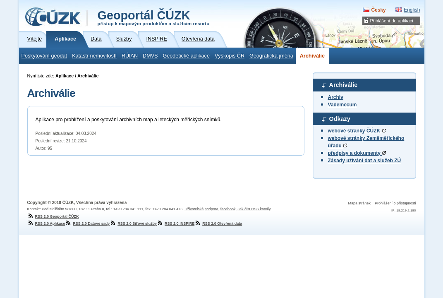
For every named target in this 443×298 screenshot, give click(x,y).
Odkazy (339, 118)
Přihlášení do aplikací (392, 20)
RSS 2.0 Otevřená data (218, 223)
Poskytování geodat (44, 56)
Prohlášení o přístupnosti (395, 203)
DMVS (150, 56)
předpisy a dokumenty (357, 153)
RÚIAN (130, 56)
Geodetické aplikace (186, 56)
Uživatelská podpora (201, 209)
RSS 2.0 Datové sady (87, 223)
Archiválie (312, 56)
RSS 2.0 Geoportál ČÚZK (53, 216)
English (412, 10)
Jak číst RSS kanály (254, 209)
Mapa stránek (359, 203)
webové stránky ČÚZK (357, 131)
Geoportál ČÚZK (154, 17)
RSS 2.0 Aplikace (46, 223)
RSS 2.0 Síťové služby (133, 223)
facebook (228, 209)
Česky (378, 10)
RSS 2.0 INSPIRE (175, 223)
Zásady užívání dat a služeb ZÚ (364, 160)
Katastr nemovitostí (94, 56)
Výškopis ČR (229, 56)
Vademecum (342, 105)
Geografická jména (271, 56)
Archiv (335, 97)
